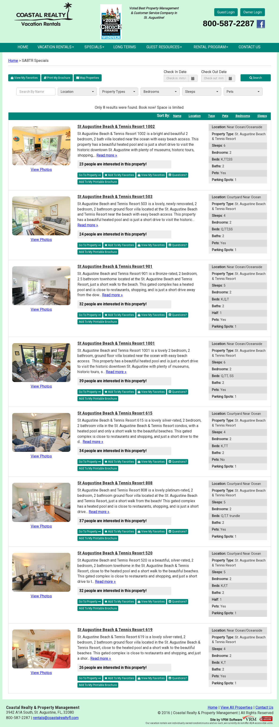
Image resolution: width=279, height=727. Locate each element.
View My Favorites (24, 77)
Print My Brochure (57, 77)
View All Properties (236, 707)
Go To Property (90, 175)
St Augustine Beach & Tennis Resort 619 (115, 629)
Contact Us (249, 47)
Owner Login (252, 12)
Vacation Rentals (56, 47)
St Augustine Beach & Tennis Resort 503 (115, 196)
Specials (94, 47)
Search (255, 77)
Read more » (106, 155)
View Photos (41, 169)
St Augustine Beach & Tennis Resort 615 (115, 413)
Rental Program (211, 47)
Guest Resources (164, 47)
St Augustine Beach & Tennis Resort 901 (115, 266)
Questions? (177, 175)
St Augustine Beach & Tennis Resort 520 (115, 553)
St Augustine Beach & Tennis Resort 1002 (116, 126)
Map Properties (87, 77)
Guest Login (226, 12)
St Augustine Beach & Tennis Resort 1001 (116, 343)
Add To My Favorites (119, 175)
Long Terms (124, 47)
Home (23, 47)
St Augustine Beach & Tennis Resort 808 (115, 483)
